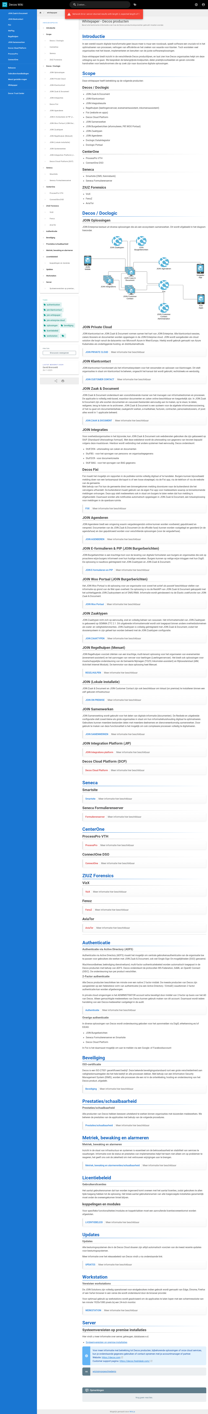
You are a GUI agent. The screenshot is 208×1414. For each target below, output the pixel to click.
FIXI (105, 508)
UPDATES (108, 1264)
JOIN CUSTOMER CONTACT (118, 379)
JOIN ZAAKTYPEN (113, 638)
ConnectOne (110, 863)
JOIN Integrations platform (117, 752)
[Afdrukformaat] (62, 380)
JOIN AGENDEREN (113, 539)
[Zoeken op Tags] (135, 4)
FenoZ (107, 910)
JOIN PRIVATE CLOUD (115, 352)
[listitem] (59, 28)
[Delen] (55, 380)
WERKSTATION (111, 1310)
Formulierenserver (113, 817)
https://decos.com (111, 1357)
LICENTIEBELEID (112, 1222)
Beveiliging (109, 1089)
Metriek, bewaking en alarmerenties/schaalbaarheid (130, 1165)
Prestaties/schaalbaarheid (117, 1125)
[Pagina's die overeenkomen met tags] (63, 336)
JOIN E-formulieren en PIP (117, 570)
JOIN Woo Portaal (112, 604)
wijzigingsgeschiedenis (104, 1371)
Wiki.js (132, 1406)
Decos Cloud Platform (114, 770)
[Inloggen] (203, 4)
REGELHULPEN (111, 673)
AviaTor (107, 928)
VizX (106, 892)
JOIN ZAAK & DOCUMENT (117, 420)
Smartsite (108, 799)
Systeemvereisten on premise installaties (106, 1342)
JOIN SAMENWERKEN (115, 734)
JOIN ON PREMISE (113, 700)
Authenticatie (110, 1010)
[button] (196, 4)
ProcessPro (109, 845)
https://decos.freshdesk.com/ (135, 1361)
